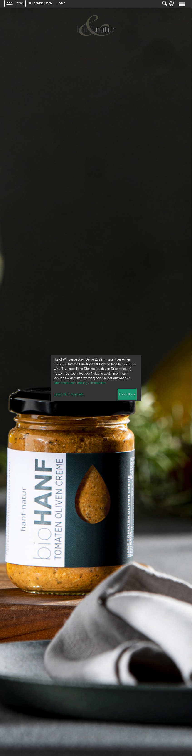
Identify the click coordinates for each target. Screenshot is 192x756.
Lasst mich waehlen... (69, 394)
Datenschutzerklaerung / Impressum (80, 383)
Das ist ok (127, 394)
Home (61, 4)
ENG (20, 4)
